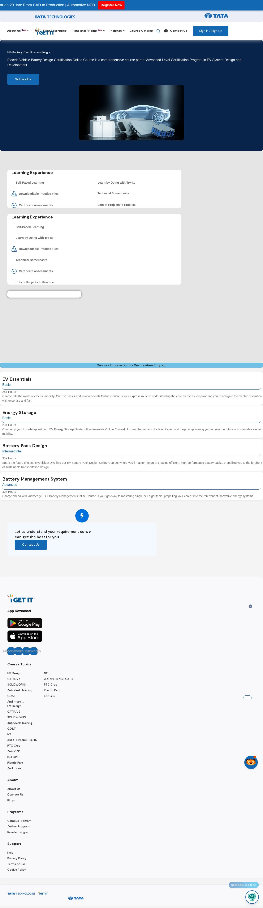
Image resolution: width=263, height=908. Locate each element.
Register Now (104, 5)
